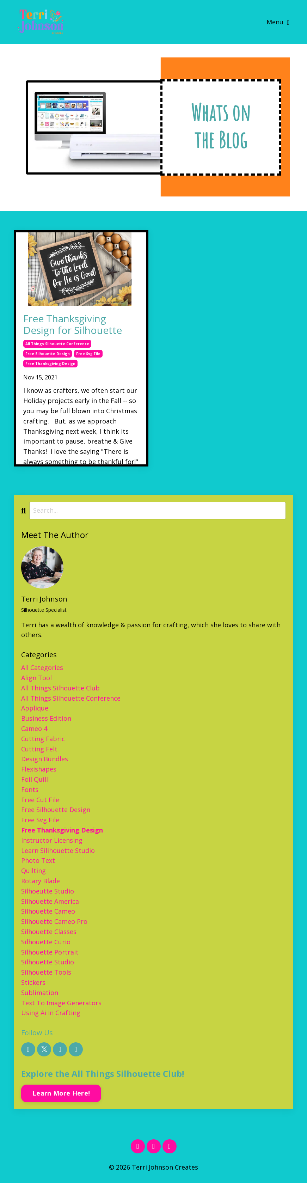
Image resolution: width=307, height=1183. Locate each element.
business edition (46, 718)
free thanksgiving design (50, 363)
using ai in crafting (50, 1012)
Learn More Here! (61, 1093)
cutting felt (39, 749)
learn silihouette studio (58, 850)
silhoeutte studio (47, 891)
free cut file (40, 799)
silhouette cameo (48, 911)
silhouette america (50, 901)
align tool (36, 677)
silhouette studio (47, 962)
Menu (277, 22)
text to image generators (61, 1003)
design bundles (44, 759)
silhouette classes (48, 931)
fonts (29, 789)
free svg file (88, 353)
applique (34, 708)
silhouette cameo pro (54, 921)
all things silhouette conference (57, 343)
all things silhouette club (60, 688)
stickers (33, 982)
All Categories (42, 667)
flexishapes (38, 769)
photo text (38, 860)
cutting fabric (43, 738)
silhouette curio (45, 942)
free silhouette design (47, 353)
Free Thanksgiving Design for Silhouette (72, 324)
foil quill (34, 779)
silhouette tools (46, 972)
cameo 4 (34, 728)
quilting (33, 870)
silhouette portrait (50, 952)
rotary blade (40, 881)
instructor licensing (51, 840)
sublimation (39, 992)
